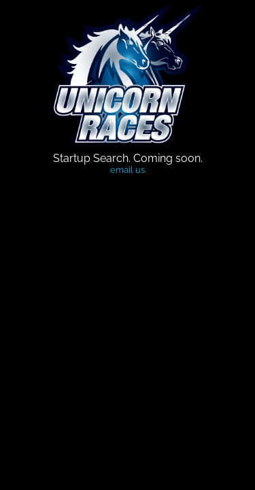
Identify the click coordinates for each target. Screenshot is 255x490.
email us (127, 170)
